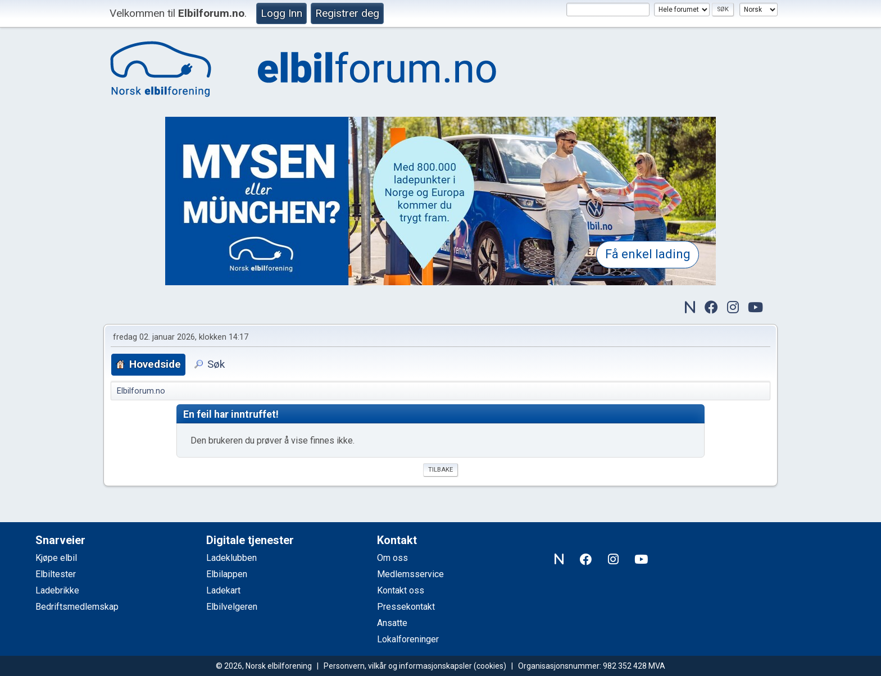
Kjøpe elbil (56, 557)
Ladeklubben (231, 557)
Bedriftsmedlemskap (77, 606)
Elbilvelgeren (231, 606)
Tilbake (440, 469)
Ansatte (392, 623)
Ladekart (223, 590)
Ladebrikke (57, 590)
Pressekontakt (406, 606)
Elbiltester (55, 574)
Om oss (392, 557)
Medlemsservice (410, 574)
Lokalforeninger (408, 639)
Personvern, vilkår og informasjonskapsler (398, 665)
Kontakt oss (400, 590)
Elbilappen (226, 574)
